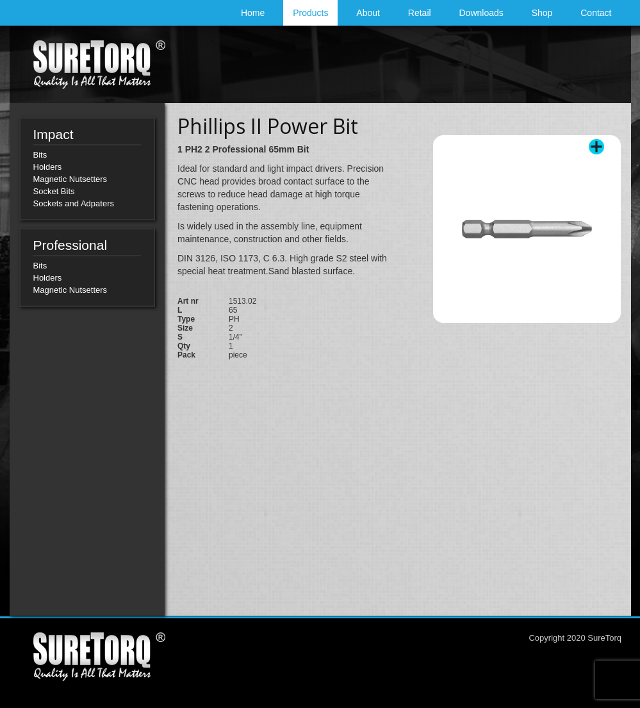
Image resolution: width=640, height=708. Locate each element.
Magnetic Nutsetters (70, 179)
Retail (419, 13)
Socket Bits (54, 191)
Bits (40, 155)
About (368, 13)
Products (310, 13)
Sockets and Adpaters (73, 203)
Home (253, 13)
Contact (595, 13)
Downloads (481, 13)
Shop (542, 13)
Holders (47, 167)
